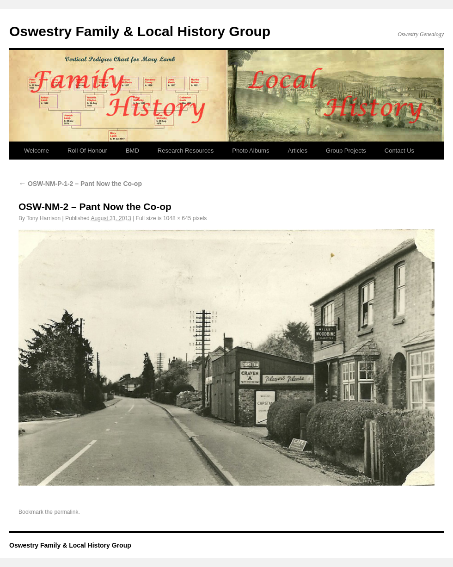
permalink (66, 512)
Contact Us (399, 150)
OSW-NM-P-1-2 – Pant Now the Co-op (80, 183)
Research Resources (186, 150)
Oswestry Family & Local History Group (139, 31)
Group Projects (346, 150)
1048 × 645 (177, 218)
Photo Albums (250, 150)
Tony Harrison (43, 218)
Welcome (36, 150)
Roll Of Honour (87, 150)
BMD (132, 150)
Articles (297, 150)
